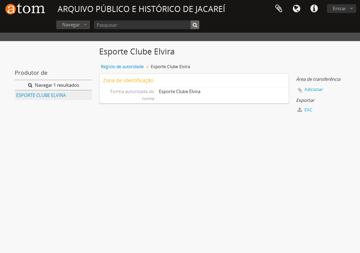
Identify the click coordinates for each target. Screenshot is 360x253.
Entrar (339, 8)
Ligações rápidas (314, 9)
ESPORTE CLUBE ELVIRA (41, 95)
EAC (305, 110)
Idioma (296, 9)
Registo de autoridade (122, 67)
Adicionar (313, 89)
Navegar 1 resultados (53, 85)
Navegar (71, 24)
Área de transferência (279, 9)
